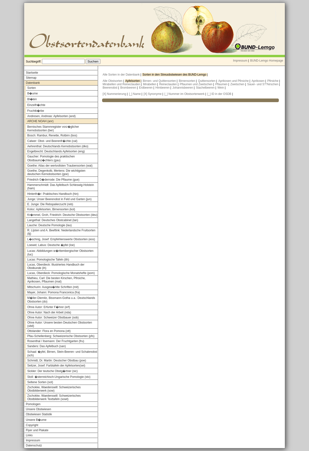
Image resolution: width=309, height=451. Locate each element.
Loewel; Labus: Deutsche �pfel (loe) (51, 245)
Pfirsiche (273, 81)
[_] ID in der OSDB (219, 94)
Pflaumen (221, 84)
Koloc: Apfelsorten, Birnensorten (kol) (51, 209)
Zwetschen (237, 84)
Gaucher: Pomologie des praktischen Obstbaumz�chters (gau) (51, 158)
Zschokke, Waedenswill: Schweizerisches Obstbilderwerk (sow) (54, 389)
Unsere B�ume (36, 420)
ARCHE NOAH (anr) (40, 121)
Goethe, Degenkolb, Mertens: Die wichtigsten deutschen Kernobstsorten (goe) (56, 172)
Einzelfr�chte (36, 105)
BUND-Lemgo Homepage (266, 60)
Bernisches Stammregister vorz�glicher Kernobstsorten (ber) (53, 128)
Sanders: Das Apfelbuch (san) (46, 346)
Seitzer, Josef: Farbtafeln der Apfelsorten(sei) (56, 365)
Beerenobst (110, 87)
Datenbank (33, 83)
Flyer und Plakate (37, 430)
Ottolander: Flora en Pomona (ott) (48, 331)
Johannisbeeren (183, 87)
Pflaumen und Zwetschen (196, 84)
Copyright (32, 425)
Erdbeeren (146, 87)
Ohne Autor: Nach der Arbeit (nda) (49, 312)
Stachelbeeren (206, 87)
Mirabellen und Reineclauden (122, 84)
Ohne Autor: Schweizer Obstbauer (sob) (53, 317)
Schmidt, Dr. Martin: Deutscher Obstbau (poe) (56, 360)
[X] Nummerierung (114, 94)
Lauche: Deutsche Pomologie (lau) (49, 225)
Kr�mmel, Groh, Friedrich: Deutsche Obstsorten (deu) (62, 215)
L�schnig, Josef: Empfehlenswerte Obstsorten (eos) (61, 239)
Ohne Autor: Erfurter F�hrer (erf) (48, 307)
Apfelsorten (133, 81)
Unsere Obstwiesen (38, 409)
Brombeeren (128, 87)
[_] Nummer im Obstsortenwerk (184, 94)
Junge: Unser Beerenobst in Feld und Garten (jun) (59, 199)
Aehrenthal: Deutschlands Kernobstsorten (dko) (57, 146)
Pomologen (33, 404)
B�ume (32, 93)
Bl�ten (32, 99)
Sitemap (31, 77)
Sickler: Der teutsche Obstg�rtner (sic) (52, 371)
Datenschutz (34, 445)
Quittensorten (207, 81)
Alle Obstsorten (113, 81)
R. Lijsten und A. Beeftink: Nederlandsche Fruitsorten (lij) (61, 232)
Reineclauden (168, 84)
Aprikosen (258, 81)
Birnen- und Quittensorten (160, 81)
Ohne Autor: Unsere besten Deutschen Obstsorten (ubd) (59, 324)
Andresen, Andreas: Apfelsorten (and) (51, 116)
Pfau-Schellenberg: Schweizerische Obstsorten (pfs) (60, 336)
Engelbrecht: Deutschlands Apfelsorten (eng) (56, 151)
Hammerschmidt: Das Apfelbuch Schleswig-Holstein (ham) (60, 186)
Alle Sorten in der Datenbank (121, 74)
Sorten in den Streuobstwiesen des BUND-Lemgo (174, 74)
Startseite (32, 72)
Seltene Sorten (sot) (40, 382)
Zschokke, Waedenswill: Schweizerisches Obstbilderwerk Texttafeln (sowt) (54, 397)
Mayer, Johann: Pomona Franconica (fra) (53, 292)
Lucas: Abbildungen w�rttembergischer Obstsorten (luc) (60, 252)
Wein (221, 87)
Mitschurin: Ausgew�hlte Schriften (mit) (53, 287)
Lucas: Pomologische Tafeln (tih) (48, 259)
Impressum (240, 60)
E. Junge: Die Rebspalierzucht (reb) (50, 204)
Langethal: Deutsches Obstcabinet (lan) (52, 220)
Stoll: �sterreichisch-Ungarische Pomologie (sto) (58, 377)
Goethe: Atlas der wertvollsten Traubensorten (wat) (59, 165)
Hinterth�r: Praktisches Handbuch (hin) (52, 194)
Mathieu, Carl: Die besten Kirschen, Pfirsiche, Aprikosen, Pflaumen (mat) (56, 279)
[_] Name (135, 94)
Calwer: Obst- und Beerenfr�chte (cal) (52, 141)
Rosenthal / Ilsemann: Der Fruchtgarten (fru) (55, 341)
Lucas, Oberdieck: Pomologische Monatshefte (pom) (61, 273)
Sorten (31, 88)
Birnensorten (187, 81)
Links (29, 435)
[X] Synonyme (153, 94)
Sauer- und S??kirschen (263, 84)
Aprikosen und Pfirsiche (233, 81)
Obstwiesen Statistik (39, 414)
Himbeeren (162, 87)
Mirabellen (150, 84)
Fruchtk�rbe (35, 111)
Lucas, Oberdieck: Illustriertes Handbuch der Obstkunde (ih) (55, 266)
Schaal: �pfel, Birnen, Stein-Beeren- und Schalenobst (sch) (62, 353)
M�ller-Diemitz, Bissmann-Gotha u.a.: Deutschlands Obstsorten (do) (61, 299)
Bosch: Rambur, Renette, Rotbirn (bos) (52, 135)
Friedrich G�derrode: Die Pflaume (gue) (53, 179)
